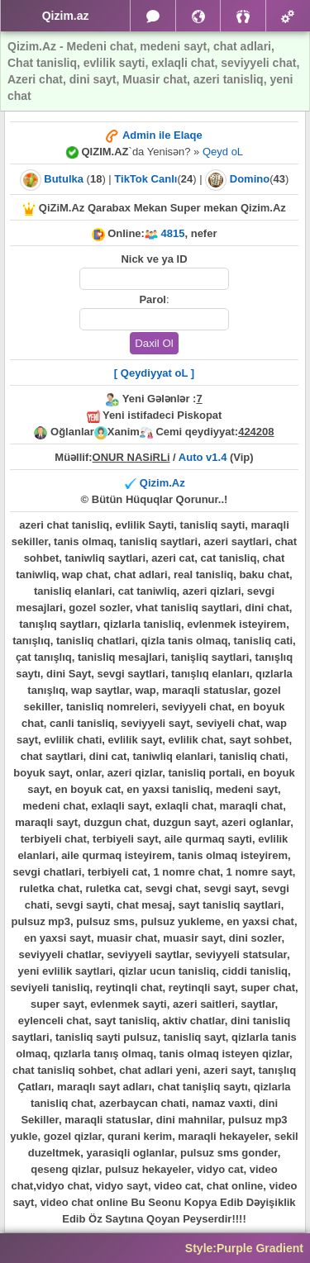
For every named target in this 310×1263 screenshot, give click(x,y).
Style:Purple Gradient (244, 1248)
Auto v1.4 (203, 457)
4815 (173, 233)
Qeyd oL (223, 151)
